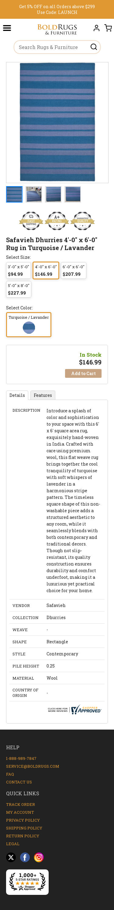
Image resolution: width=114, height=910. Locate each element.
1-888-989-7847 (21, 758)
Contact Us (19, 782)
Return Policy (22, 836)
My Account (20, 812)
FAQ (10, 774)
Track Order (20, 804)
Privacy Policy (23, 820)
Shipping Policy (24, 828)
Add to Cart (83, 373)
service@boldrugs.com (32, 766)
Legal (12, 843)
